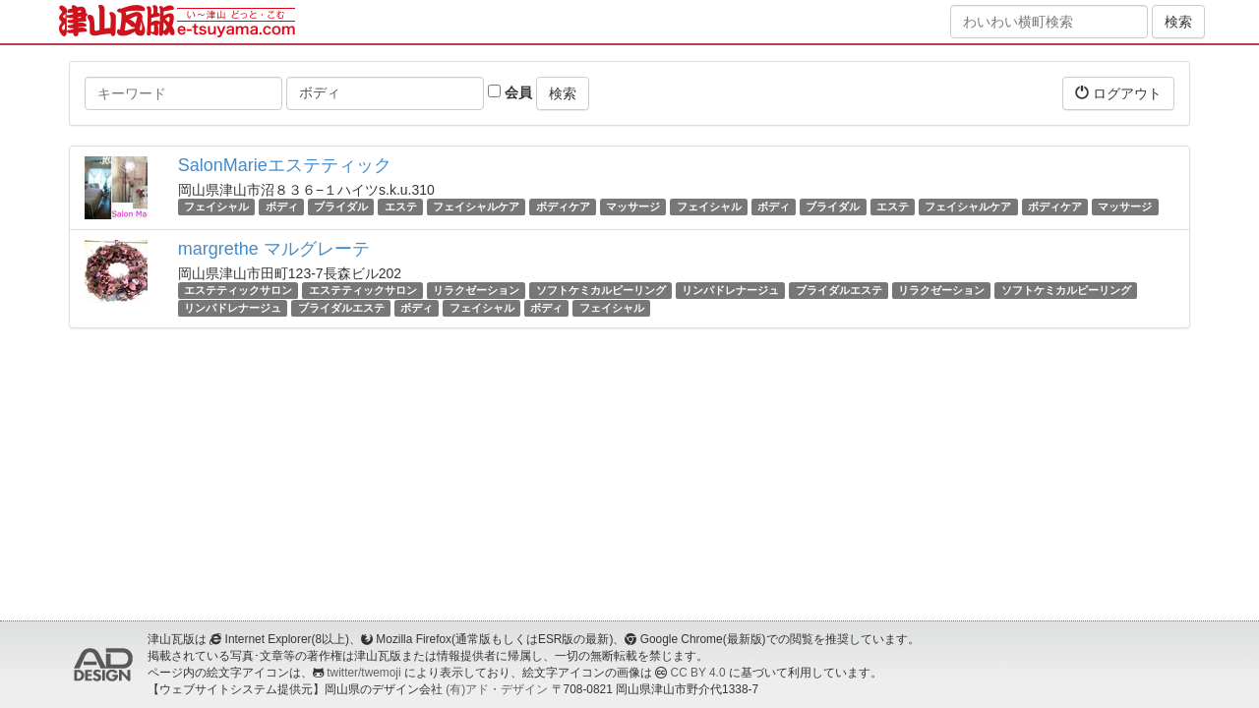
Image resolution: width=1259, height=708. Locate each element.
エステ (401, 206)
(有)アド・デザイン (497, 689)
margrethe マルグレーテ (274, 249)
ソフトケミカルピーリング (601, 290)
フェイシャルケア (476, 206)
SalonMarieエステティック (284, 165)
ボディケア (563, 206)
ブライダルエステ (839, 290)
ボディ (282, 206)
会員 (510, 92)
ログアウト (1118, 93)
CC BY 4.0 (698, 672)
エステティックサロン (238, 290)
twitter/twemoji (363, 672)
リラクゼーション (476, 290)
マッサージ (633, 206)
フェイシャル (216, 206)
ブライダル (341, 206)
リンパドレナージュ (730, 290)
